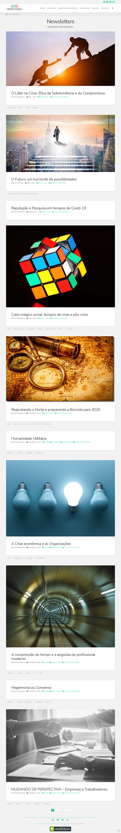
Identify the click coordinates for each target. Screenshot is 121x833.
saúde (60, 329)
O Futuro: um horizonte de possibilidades (44, 179)
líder (27, 107)
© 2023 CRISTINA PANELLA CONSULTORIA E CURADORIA (51, 823)
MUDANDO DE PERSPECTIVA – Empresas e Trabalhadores (59, 789)
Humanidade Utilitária (28, 438)
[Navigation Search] (112, 8)
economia (31, 329)
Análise (20, 673)
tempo (40, 673)
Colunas (46, 442)
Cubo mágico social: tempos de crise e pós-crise (49, 314)
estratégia (23, 424)
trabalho (46, 803)
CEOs (8, 424)
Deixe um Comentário (59, 97)
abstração (10, 673)
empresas (28, 803)
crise (21, 107)
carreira (10, 803)
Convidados (55, 442)
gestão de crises (50, 329)
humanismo (29, 453)
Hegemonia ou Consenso (31, 687)
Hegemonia (38, 702)
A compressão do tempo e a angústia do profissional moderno (53, 656)
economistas (18, 558)
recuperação (46, 424)
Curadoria (35, 817)
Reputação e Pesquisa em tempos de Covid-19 (48, 208)
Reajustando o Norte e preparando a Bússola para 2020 (55, 409)
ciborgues (10, 453)
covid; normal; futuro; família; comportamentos (22, 193)
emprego (19, 803)
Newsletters (43, 97)
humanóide (39, 453)
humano (28, 673)
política (48, 702)
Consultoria (27, 817)
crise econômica (19, 329)
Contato (95, 817)
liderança (35, 107)
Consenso (10, 702)
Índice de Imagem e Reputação (59, 817)
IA (34, 673)
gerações (37, 803)
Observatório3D (44, 817)
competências (11, 107)
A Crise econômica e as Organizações (41, 543)
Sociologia (69, 329)
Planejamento (34, 424)
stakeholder (40, 558)
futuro (39, 329)
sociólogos (29, 558)
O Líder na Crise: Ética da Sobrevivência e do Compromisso (58, 93)
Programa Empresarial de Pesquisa (81, 817)
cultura (19, 453)
